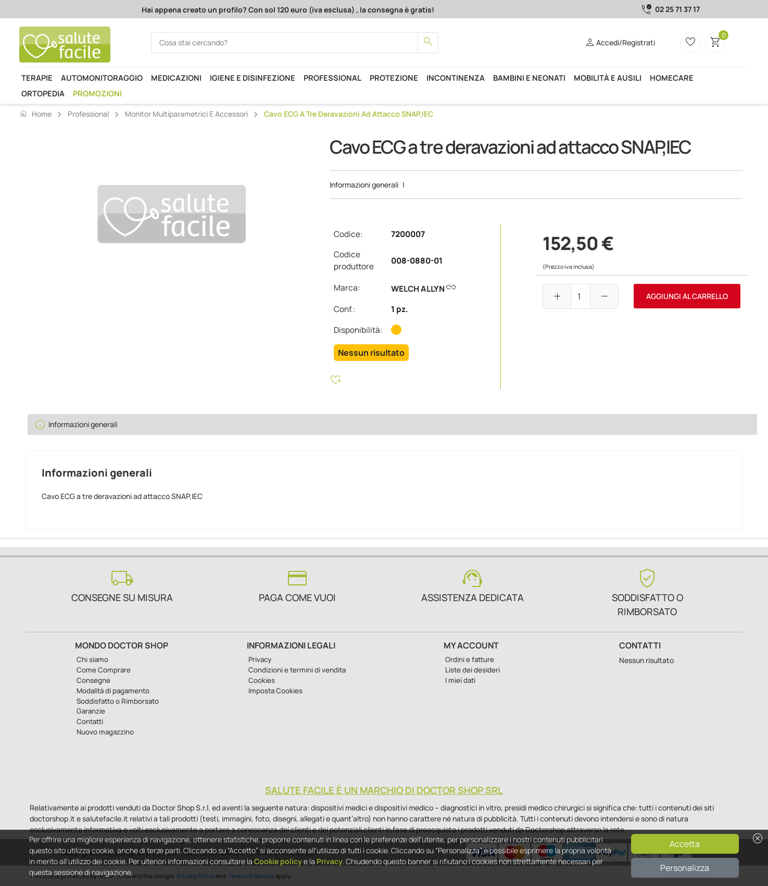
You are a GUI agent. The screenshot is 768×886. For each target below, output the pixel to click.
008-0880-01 (417, 260)
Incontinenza (455, 77)
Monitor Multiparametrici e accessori (186, 114)
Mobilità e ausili (607, 77)
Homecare (672, 77)
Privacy (330, 861)
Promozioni (97, 93)
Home (35, 113)
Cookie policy (278, 861)
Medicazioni (176, 77)
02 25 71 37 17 (677, 9)
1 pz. (399, 309)
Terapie (37, 77)
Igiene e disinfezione (252, 77)
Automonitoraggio (102, 77)
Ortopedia (43, 93)
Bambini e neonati (529, 77)
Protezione (394, 77)
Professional (332, 77)
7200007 (408, 234)
